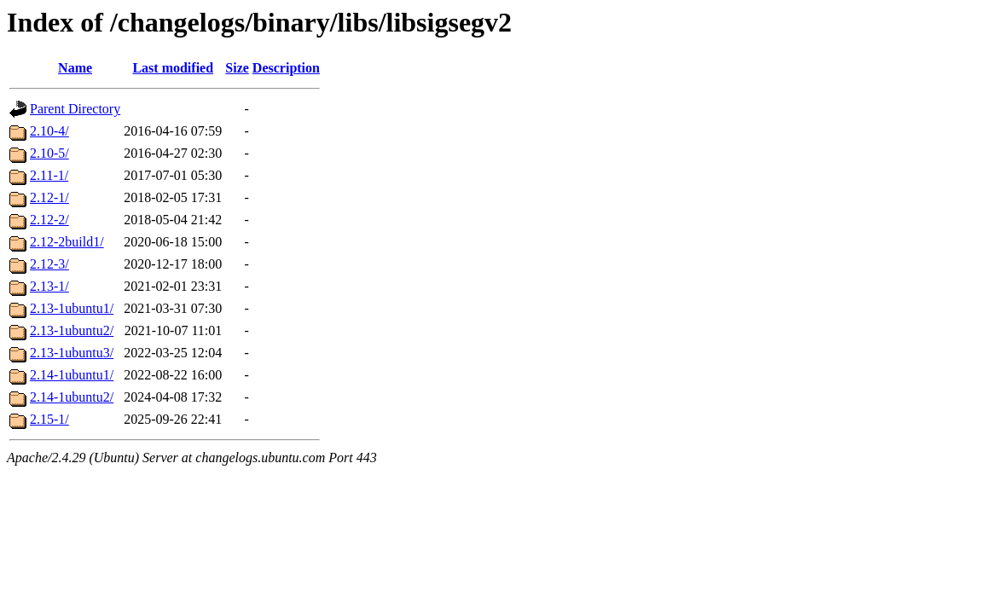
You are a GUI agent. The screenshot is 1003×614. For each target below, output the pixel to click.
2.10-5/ (49, 153)
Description (286, 68)
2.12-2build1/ (67, 242)
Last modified (172, 68)
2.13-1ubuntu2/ (71, 330)
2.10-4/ (49, 131)
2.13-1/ (49, 286)
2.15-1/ (49, 419)
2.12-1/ (49, 197)
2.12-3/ (49, 264)
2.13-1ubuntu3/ (71, 352)
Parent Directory (75, 108)
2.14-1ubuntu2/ (71, 397)
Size (237, 68)
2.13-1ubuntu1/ (71, 308)
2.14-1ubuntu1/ (71, 375)
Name (75, 68)
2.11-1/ (49, 175)
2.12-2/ (49, 219)
